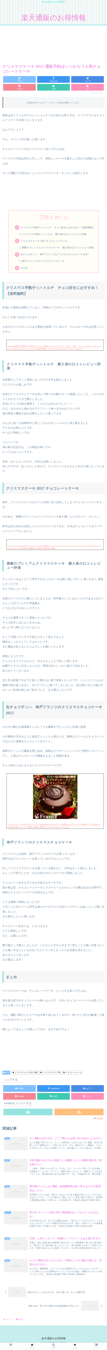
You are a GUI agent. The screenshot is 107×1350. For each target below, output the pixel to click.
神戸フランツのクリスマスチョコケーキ (43, 262)
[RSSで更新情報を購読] (79, 1113)
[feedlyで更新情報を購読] (28, 1113)
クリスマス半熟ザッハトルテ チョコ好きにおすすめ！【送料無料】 (58, 227)
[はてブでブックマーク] (87, 79)
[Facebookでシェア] (53, 79)
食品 (6, 1074)
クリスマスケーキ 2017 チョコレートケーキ (44, 241)
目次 (49, 217)
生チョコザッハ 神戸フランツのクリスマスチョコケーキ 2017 (55, 255)
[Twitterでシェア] (19, 79)
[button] (87, 87)
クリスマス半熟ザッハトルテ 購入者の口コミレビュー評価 (54, 234)
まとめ (24, 269)
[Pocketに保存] (19, 87)
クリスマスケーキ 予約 (50, 1074)
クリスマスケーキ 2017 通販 (25, 1074)
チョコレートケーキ (72, 1074)
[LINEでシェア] (53, 87)
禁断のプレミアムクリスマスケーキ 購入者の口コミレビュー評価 (58, 248)
